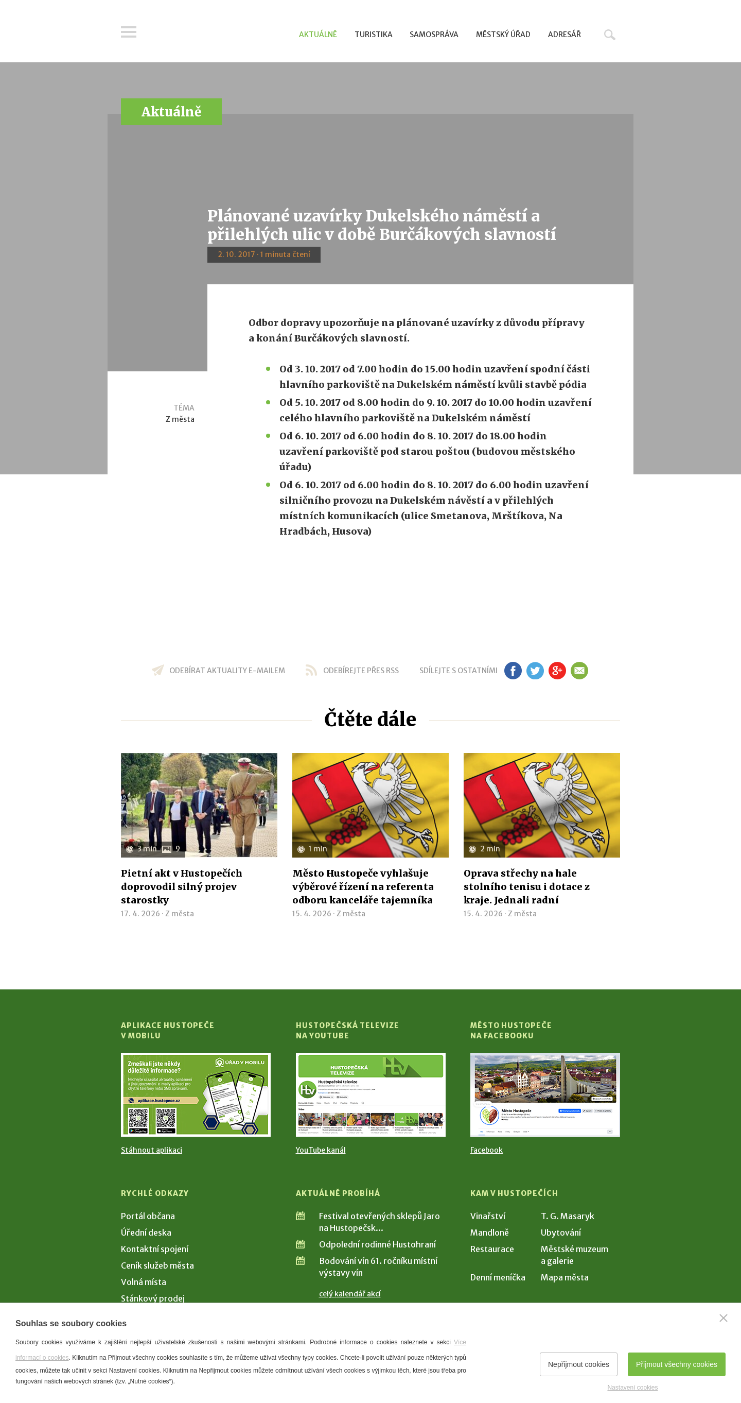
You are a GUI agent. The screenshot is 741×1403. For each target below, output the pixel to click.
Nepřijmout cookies (578, 1364)
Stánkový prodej (153, 1298)
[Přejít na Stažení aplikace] (196, 1095)
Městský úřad (503, 34)
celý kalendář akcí (350, 1293)
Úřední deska (146, 1232)
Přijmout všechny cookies (676, 1364)
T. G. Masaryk (567, 1216)
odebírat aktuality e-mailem (227, 670)
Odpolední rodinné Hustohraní (377, 1244)
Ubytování (561, 1232)
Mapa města (565, 1277)
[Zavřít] (723, 1318)
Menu (128, 32)
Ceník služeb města (157, 1265)
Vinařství (487, 1216)
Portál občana (148, 1216)
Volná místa (143, 1282)
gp (557, 670)
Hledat (609, 34)
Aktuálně (318, 34)
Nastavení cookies (632, 1387)
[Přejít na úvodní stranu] (219, 33)
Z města (180, 419)
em (579, 670)
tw (535, 670)
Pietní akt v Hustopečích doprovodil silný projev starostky (181, 886)
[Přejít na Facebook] (545, 1095)
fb (513, 670)
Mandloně (489, 1232)
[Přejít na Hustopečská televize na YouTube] (371, 1095)
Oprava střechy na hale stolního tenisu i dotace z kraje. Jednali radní (527, 886)
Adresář (564, 34)
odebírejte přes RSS (361, 670)
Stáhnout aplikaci (151, 1150)
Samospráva (434, 34)
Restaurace (492, 1249)
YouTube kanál (321, 1150)
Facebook (486, 1150)
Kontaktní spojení (154, 1249)
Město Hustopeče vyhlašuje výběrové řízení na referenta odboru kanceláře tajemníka (363, 886)
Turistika (374, 34)
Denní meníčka (497, 1277)
